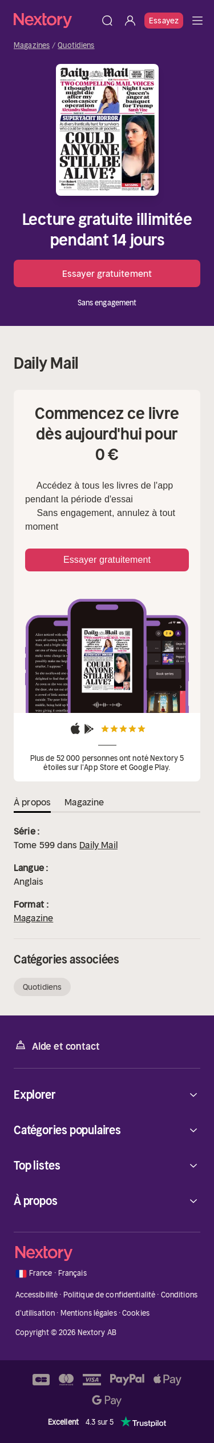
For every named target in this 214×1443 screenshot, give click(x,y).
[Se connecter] (130, 20)
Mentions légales (88, 1313)
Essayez (164, 20)
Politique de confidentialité (109, 1295)
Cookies (136, 1313)
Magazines (32, 45)
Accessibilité (36, 1295)
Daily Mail (98, 845)
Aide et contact (56, 1045)
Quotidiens (76, 45)
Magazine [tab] (84, 802)
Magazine (33, 918)
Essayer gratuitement (107, 273)
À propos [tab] (32, 802)
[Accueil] (55, 20)
